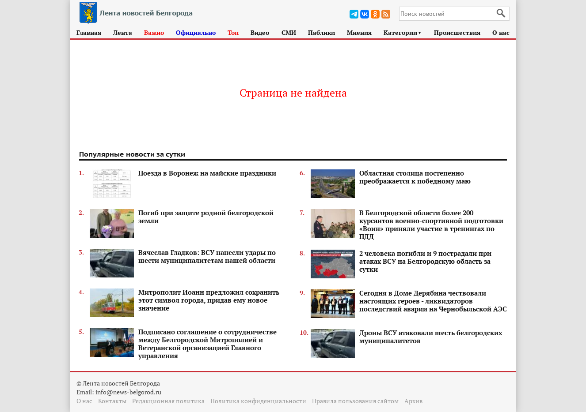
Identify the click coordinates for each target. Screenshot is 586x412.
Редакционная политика (168, 401)
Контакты (112, 401)
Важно (154, 32)
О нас (501, 32)
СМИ (289, 32)
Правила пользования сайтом (355, 401)
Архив (413, 401)
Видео (260, 32)
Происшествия (457, 32)
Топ (233, 32)
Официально (196, 32)
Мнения (359, 32)
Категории (403, 32)
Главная (88, 32)
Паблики (321, 32)
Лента (122, 32)
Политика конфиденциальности (258, 401)
